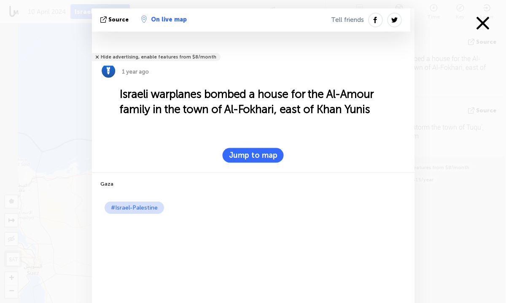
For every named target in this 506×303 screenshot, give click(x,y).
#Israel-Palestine (134, 207)
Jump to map (253, 155)
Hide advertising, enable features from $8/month (158, 57)
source (115, 19)
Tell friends (347, 20)
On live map (164, 19)
